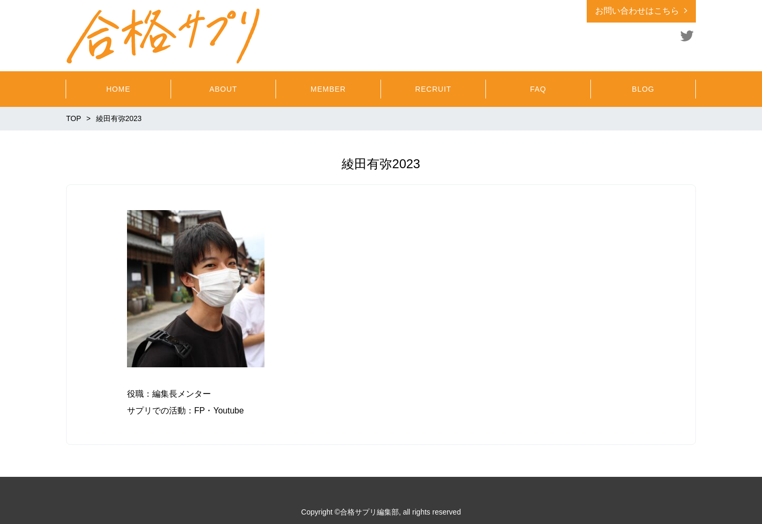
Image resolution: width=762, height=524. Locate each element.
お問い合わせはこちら (637, 10)
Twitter (687, 35)
